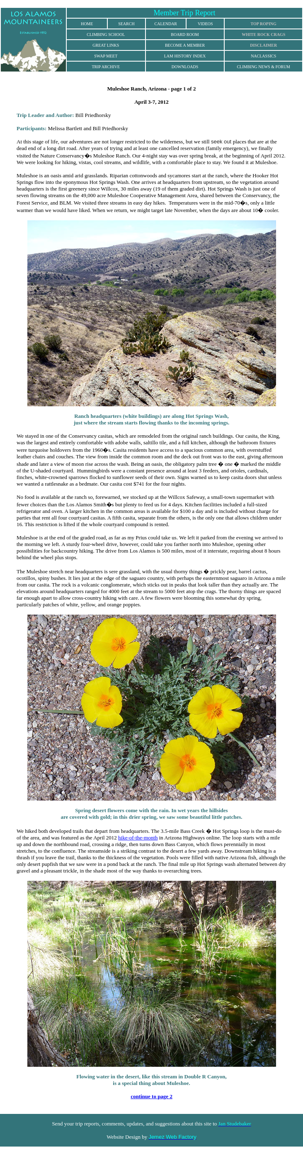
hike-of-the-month (138, 838)
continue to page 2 (151, 1096)
